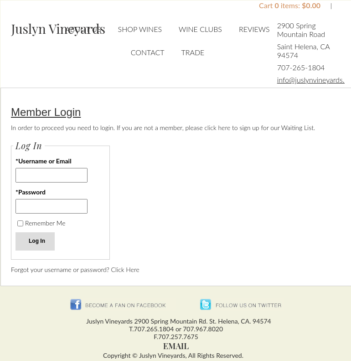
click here (218, 127)
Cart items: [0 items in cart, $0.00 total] (290, 5)
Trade (192, 52)
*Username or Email (43, 161)
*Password (30, 192)
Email (176, 345)
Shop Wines (140, 29)
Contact (148, 52)
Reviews (254, 29)
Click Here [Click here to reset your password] (125, 269)
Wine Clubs (200, 29)
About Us (83, 29)
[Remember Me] (20, 223)
